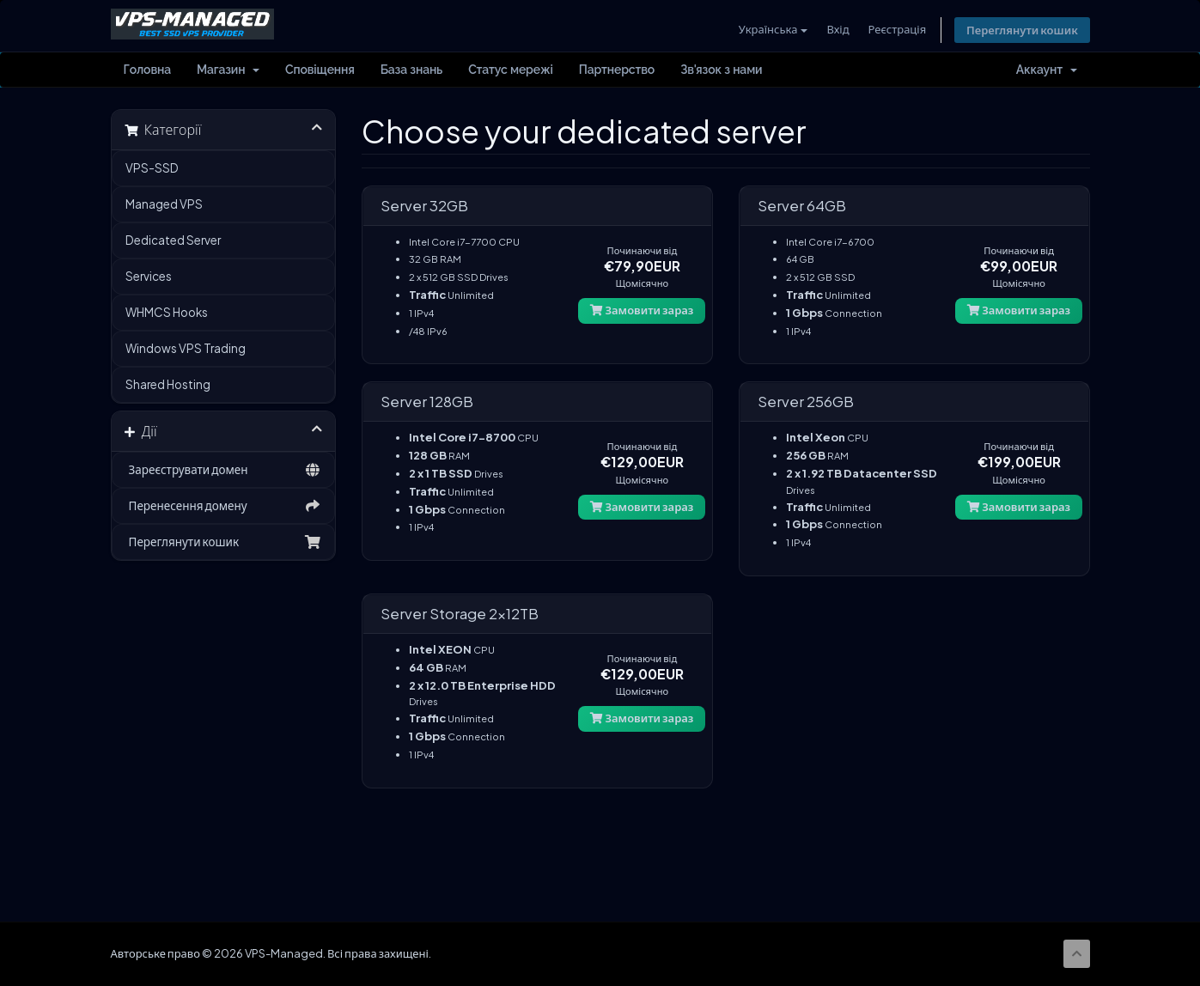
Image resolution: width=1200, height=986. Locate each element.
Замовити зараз (641, 311)
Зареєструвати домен (223, 470)
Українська (771, 29)
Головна (148, 70)
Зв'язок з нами (721, 70)
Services (148, 277)
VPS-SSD (152, 168)
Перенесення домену (223, 506)
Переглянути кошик (1021, 30)
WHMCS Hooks (166, 313)
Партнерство (617, 70)
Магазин (228, 70)
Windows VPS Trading (185, 349)
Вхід (836, 29)
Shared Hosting (167, 385)
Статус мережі (510, 70)
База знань (411, 70)
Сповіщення (320, 70)
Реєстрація (895, 29)
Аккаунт (1046, 70)
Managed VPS (164, 205)
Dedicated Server (173, 241)
